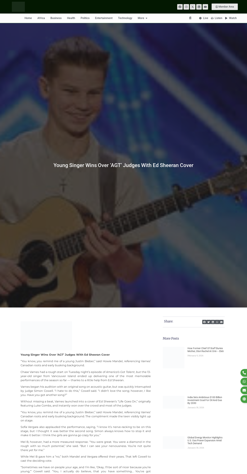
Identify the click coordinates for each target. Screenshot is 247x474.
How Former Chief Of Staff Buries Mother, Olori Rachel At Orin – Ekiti (205, 350)
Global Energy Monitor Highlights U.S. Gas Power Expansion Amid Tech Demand (204, 440)
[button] (204, 322)
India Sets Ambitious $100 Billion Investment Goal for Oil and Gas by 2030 (204, 400)
